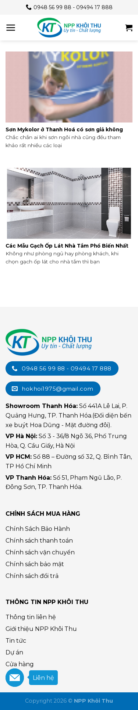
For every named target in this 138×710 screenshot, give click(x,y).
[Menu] (11, 28)
